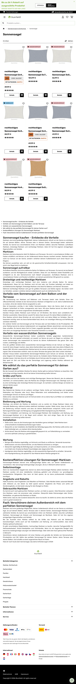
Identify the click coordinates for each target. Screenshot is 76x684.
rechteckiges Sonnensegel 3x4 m (61, 129)
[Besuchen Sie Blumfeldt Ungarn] (34, 654)
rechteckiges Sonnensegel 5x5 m (37, 185)
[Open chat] (72, 680)
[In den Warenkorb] (22, 95)
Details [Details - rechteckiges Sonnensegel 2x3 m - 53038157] (11, 151)
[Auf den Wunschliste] (23, 47)
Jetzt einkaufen (51, 5)
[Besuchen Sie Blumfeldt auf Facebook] (4, 671)
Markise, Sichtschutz (10, 565)
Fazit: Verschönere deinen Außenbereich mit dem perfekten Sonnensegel (28, 233)
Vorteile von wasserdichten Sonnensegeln (17, 226)
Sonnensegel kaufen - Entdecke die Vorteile (18, 221)
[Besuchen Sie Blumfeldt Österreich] (8, 654)
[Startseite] (5, 28)
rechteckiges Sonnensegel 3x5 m (61, 73)
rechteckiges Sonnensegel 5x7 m (36, 73)
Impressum (25, 674)
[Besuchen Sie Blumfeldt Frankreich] (11, 654)
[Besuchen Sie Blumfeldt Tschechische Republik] (30, 654)
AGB (16, 674)
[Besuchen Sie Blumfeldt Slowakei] (26, 654)
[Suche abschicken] (3, 23)
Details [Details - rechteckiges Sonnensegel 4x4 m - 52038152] (11, 199)
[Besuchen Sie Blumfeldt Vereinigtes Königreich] (23, 654)
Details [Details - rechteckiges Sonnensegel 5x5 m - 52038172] (35, 199)
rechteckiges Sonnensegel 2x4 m (13, 73)
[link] (14, 56)
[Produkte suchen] (38, 23)
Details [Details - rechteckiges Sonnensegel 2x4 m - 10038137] (35, 151)
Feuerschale (7, 589)
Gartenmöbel (7, 569)
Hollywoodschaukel (9, 585)
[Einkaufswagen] (72, 17)
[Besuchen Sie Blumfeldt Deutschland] (4, 654)
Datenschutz (7, 674)
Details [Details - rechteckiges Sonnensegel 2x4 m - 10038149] (11, 95)
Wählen (68, 41)
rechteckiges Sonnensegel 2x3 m (13, 129)
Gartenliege (7, 598)
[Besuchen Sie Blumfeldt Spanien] (19, 654)
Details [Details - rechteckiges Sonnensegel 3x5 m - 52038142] (59, 95)
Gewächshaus (8, 581)
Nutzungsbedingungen (62, 656)
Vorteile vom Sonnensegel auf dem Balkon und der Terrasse (23, 224)
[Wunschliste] (67, 17)
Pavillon (5, 573)
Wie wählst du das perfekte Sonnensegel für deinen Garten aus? (25, 228)
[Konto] (63, 17)
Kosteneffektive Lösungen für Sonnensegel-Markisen (21, 230)
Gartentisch (7, 593)
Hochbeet (6, 577)
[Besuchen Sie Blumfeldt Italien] (15, 654)
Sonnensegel (33, 28)
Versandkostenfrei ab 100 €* (63, 12)
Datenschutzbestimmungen (46, 656)
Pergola (5, 602)
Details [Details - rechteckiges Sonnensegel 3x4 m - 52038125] (59, 151)
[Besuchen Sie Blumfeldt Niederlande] (4, 658)
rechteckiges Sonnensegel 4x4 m (13, 185)
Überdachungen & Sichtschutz (17, 28)
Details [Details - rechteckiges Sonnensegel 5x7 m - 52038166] (35, 95)
